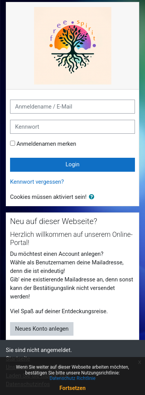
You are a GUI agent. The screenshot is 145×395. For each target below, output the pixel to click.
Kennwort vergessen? (37, 181)
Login (72, 164)
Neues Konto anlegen (41, 328)
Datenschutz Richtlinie (72, 378)
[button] (93, 197)
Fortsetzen (73, 388)
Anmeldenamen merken (47, 143)
